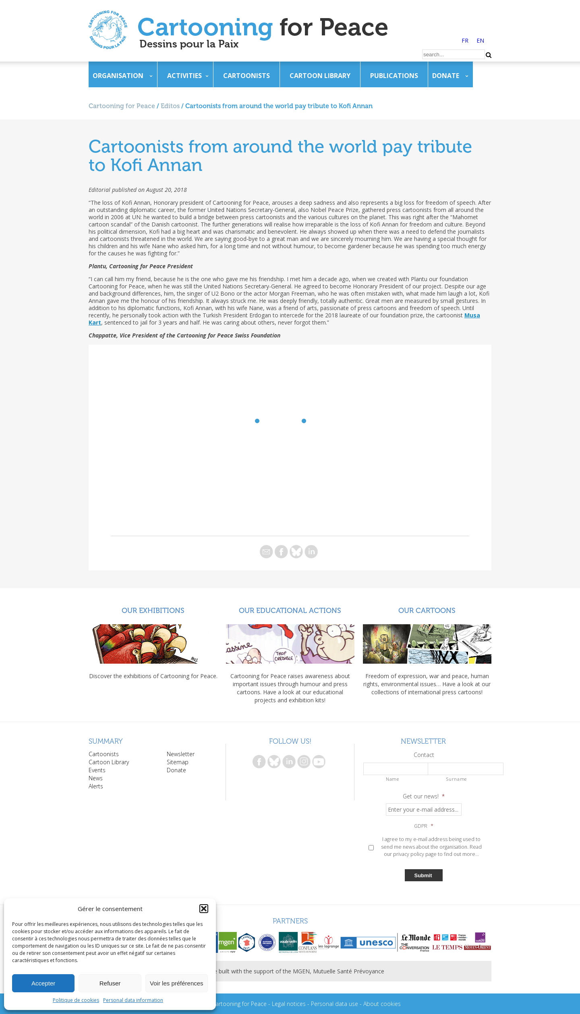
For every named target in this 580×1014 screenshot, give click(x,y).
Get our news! (424, 796)
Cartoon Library (320, 75)
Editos (170, 106)
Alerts (96, 786)
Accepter (43, 983)
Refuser (110, 983)
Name (392, 779)
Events (97, 770)
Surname (456, 779)
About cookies (382, 1004)
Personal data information (133, 1000)
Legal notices (289, 1004)
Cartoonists (246, 75)
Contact (424, 755)
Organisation (118, 75)
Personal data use (334, 1004)
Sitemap (177, 762)
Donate (445, 75)
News (96, 778)
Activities (184, 75)
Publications (394, 75)
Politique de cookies (76, 1000)
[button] (204, 909)
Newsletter (181, 754)
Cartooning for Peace (122, 106)
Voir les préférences (176, 983)
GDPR (423, 826)
